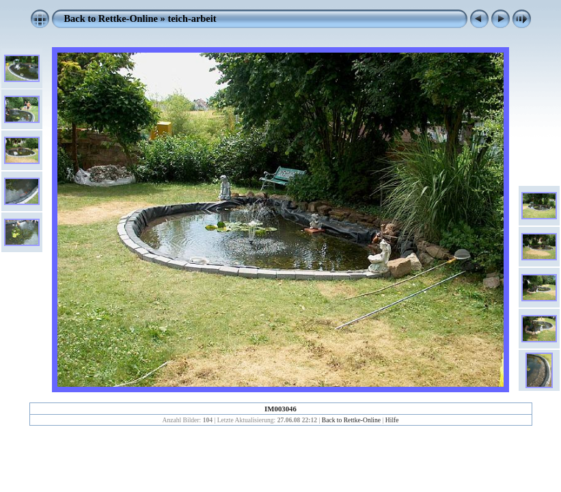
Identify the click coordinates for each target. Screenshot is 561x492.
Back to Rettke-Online (111, 18)
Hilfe (392, 420)
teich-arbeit (191, 18)
